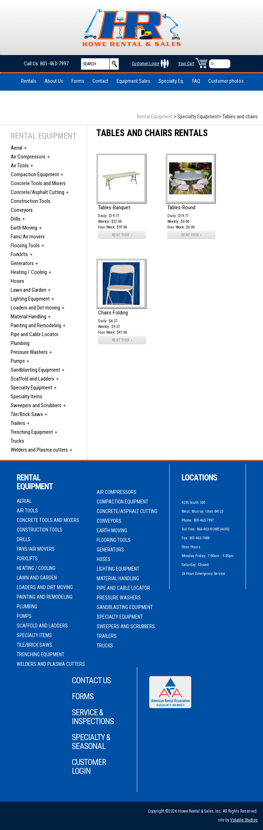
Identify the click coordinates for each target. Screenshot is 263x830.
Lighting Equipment (30, 299)
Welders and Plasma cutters (39, 450)
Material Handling (28, 316)
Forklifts (19, 254)
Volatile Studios (244, 820)
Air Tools (20, 165)
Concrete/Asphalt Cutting (37, 192)
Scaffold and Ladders (32, 379)
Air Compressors (28, 156)
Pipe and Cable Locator (34, 334)
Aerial (16, 148)
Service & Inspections (93, 717)
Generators (22, 263)
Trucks (17, 441)
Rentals (28, 81)
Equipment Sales (133, 81)
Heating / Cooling (29, 272)
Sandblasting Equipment (35, 370)
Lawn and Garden (28, 290)
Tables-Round (181, 207)
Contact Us (91, 680)
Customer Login (145, 63)
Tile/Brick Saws (27, 414)
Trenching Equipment (32, 432)
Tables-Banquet (114, 207)
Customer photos (226, 81)
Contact (100, 81)
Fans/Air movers (28, 236)
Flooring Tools (25, 245)
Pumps (18, 361)
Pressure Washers (29, 352)
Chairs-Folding (113, 312)
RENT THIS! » (122, 235)
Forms (77, 81)
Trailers (18, 423)
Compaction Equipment (35, 174)
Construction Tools (30, 201)
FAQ (196, 81)
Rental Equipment (155, 116)
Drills (16, 219)
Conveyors (22, 210)
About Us (53, 81)
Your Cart (186, 63)
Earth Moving (24, 228)
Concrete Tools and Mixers (38, 183)
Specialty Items (26, 396)
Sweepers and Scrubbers (36, 405)
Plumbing (20, 343)
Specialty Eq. (171, 81)
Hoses (17, 281)
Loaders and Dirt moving (35, 307)
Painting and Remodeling (36, 325)
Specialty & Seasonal (91, 742)
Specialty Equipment (31, 387)
